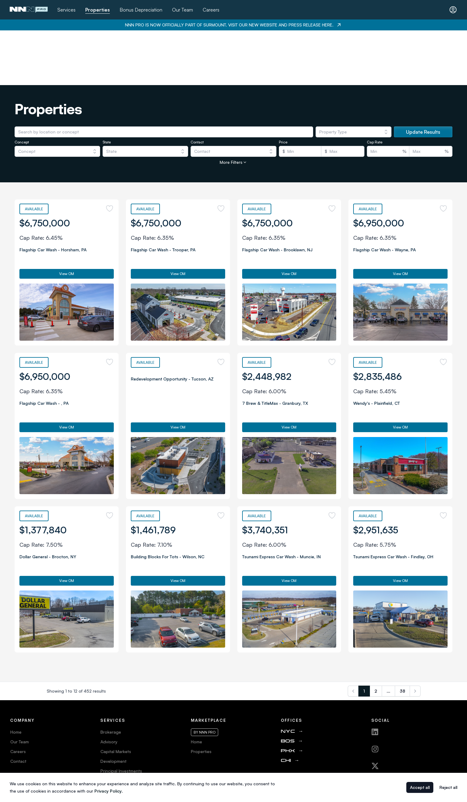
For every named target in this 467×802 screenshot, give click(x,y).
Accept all (420, 787)
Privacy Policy (24, 735)
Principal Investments (121, 716)
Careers (211, 10)
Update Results (423, 77)
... (388, 636)
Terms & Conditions (29, 725)
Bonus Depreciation (141, 10)
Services (66, 10)
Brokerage (110, 677)
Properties (97, 10)
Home (16, 677)
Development (113, 706)
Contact (18, 706)
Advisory (108, 687)
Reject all (448, 787)
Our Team (182, 10)
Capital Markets (115, 696)
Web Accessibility (27, 745)
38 (402, 636)
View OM (66, 219)
